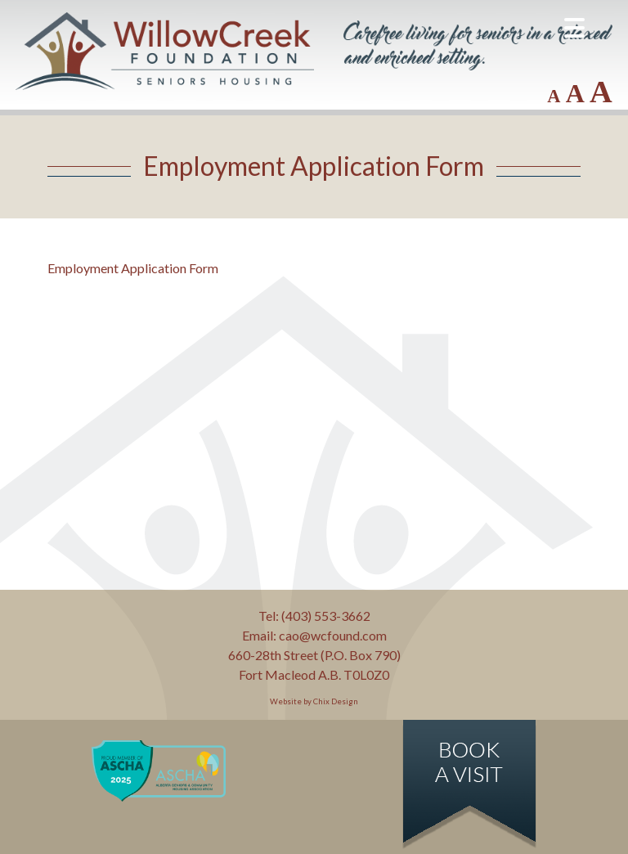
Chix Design (335, 701)
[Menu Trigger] (574, 26)
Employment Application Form (132, 268)
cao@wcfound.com (333, 635)
